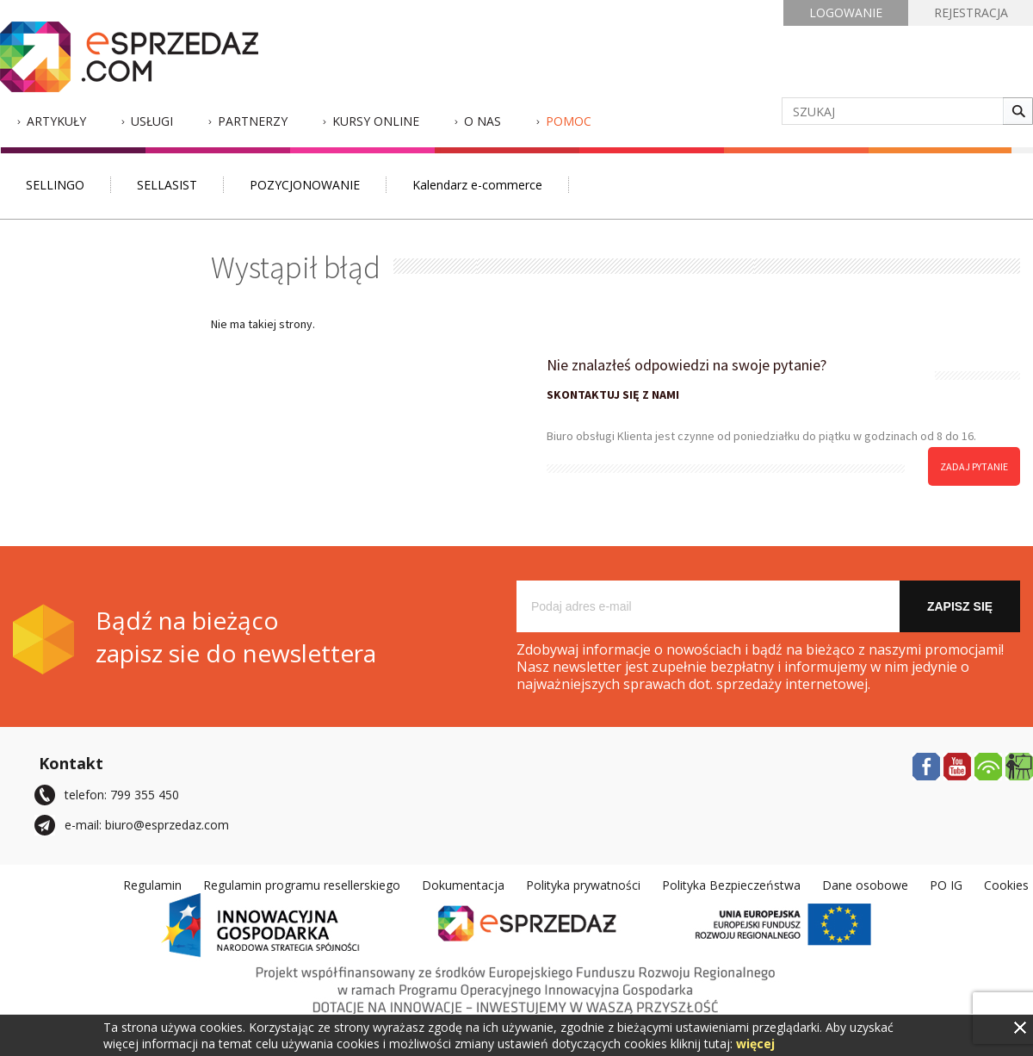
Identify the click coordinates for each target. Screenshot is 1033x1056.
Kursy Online (375, 121)
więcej (755, 1043)
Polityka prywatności (583, 885)
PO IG (946, 885)
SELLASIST (167, 185)
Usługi (152, 121)
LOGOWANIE (845, 12)
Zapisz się (960, 606)
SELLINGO (55, 185)
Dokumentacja (463, 885)
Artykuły (56, 121)
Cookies (1006, 885)
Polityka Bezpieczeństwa (731, 885)
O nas (482, 121)
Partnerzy (253, 121)
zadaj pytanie (974, 466)
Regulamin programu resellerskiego (301, 885)
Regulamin (152, 885)
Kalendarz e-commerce (477, 185)
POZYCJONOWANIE (305, 185)
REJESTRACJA (971, 12)
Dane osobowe (865, 885)
